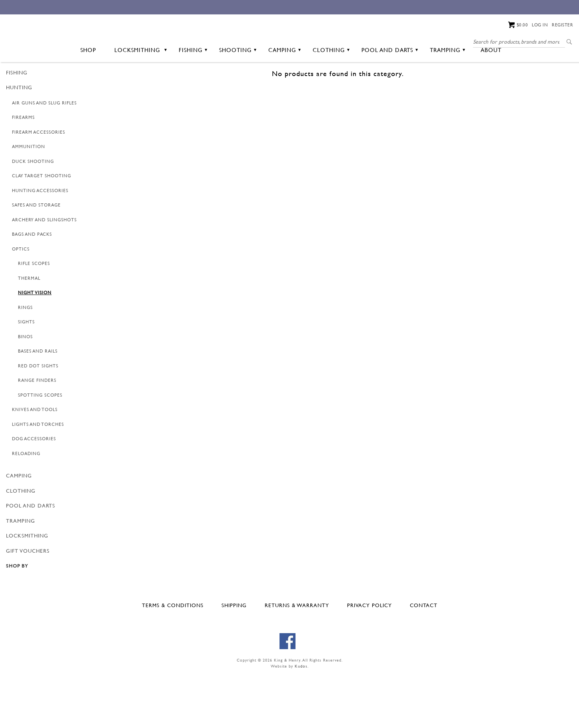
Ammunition (28, 177)
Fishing (193, 80)
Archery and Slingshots (44, 250)
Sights (26, 353)
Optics (21, 280)
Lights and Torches (38, 455)
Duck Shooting (33, 192)
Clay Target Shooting (41, 207)
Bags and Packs (32, 265)
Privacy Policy (369, 636)
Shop (88, 80)
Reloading (26, 484)
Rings (25, 338)
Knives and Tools (35, 440)
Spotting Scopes (40, 426)
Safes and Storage (36, 236)
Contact (423, 636)
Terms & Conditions (173, 636)
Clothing (331, 80)
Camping (284, 80)
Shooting (237, 80)
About (491, 80)
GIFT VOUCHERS (28, 581)
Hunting (19, 118)
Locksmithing (140, 80)
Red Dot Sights (38, 396)
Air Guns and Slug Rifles (44, 133)
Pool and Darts (389, 80)
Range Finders (37, 411)
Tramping (447, 80)
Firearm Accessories (38, 163)
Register (562, 25)
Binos (25, 367)
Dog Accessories (34, 470)
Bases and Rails (38, 382)
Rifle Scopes (34, 294)
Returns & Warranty (297, 636)
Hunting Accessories (40, 221)
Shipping (234, 636)
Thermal (29, 309)
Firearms (23, 148)
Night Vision (35, 324)
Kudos (301, 697)
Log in (540, 25)
